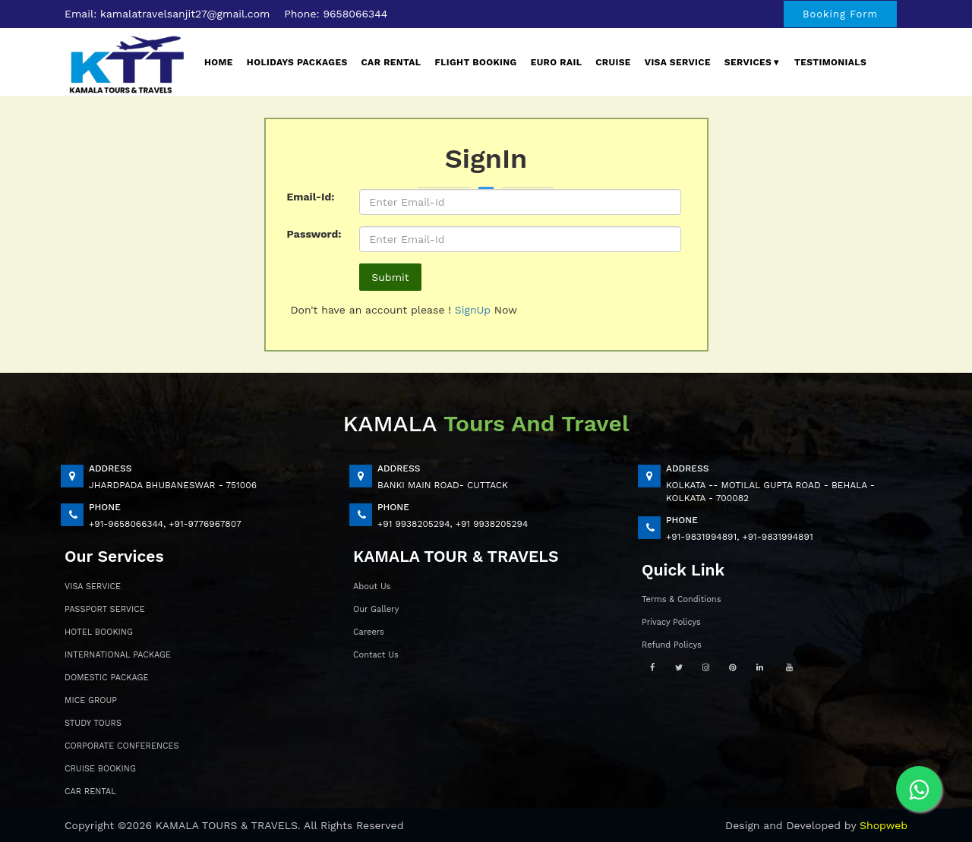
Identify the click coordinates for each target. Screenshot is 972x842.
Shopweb (883, 825)
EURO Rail (556, 62)
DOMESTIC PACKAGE (106, 678)
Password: (314, 234)
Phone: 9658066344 (335, 14)
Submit (390, 277)
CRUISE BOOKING (100, 769)
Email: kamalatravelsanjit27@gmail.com (167, 14)
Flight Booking (475, 62)
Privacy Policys (671, 622)
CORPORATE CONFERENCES (122, 746)
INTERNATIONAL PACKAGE (118, 655)
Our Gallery (376, 609)
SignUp (474, 310)
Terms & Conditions (681, 599)
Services (752, 62)
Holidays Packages (297, 62)
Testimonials (830, 62)
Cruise (613, 62)
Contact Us (376, 655)
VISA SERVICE (93, 586)
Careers (368, 632)
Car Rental (391, 62)
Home (218, 62)
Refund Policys (672, 645)
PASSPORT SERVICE (105, 609)
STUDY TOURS (93, 723)
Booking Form (840, 14)
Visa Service (678, 62)
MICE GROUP (91, 700)
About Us (371, 586)
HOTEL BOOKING (99, 632)
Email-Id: (311, 197)
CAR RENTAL (90, 791)
